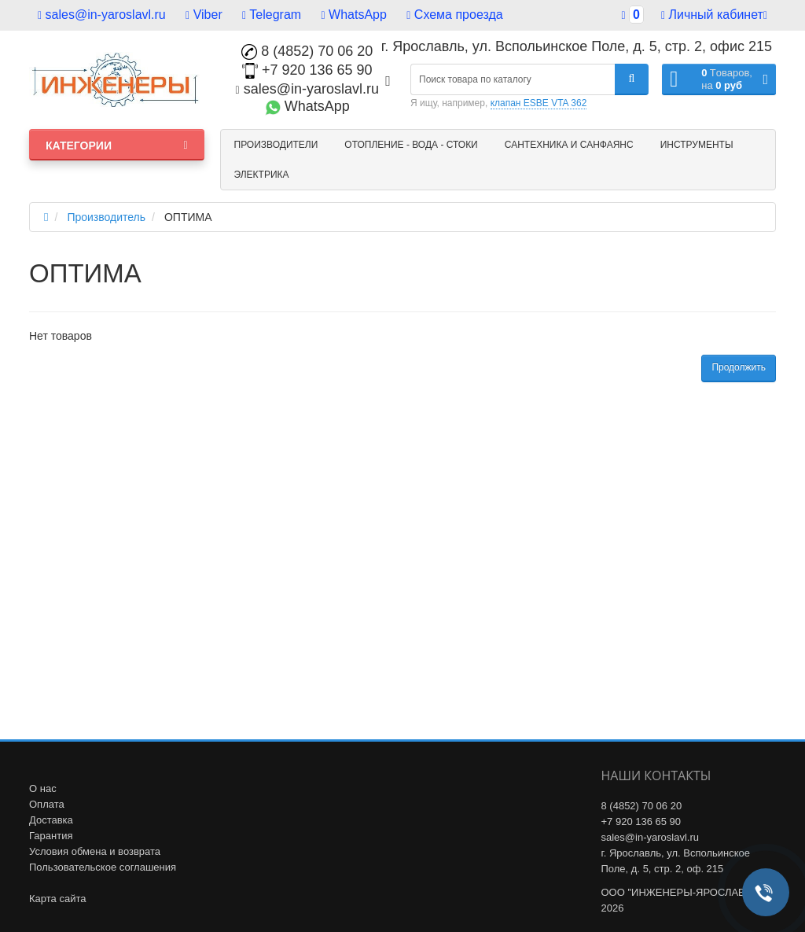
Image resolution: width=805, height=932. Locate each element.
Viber (204, 14)
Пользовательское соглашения (102, 867)
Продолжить (738, 367)
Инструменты (696, 144)
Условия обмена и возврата (94, 851)
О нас (43, 788)
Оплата (46, 804)
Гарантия (50, 836)
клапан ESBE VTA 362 (539, 103)
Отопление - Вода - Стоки (410, 144)
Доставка (51, 820)
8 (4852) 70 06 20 (307, 51)
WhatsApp (354, 14)
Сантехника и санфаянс (569, 144)
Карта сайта (57, 898)
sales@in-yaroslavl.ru (102, 14)
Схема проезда (454, 14)
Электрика (261, 174)
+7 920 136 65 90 (307, 70)
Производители (276, 144)
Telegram (271, 14)
